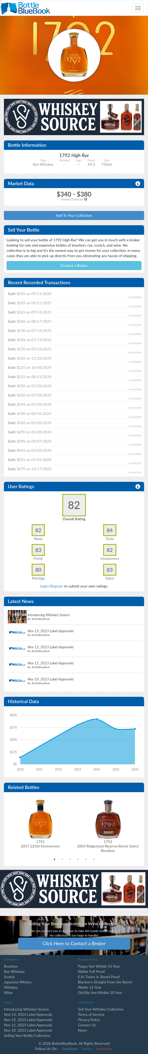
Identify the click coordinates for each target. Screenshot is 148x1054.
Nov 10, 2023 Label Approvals (28, 1030)
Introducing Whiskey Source (26, 1009)
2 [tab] (62, 859)
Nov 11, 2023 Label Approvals (28, 1025)
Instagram (104, 1048)
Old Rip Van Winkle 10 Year (100, 992)
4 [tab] (78, 859)
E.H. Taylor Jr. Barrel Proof (99, 976)
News (82, 1030)
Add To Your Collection (74, 215)
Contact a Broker (74, 265)
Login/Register (51, 586)
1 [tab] (54, 859)
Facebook (70, 1048)
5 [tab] (86, 859)
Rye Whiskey (14, 971)
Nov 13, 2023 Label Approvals (28, 1014)
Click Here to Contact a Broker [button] (74, 943)
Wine (8, 992)
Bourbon (11, 966)
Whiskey (11, 987)
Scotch (9, 976)
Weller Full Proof (91, 971)
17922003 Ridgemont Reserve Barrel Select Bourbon (108, 846)
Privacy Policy (89, 1019)
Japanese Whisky (17, 982)
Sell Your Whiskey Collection (101, 1009)
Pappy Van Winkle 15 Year (99, 966)
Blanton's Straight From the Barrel (105, 982)
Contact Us (87, 1025)
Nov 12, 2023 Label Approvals (28, 1019)
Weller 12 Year (89, 987)
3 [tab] (70, 859)
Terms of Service (91, 1014)
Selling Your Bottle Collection (27, 1035)
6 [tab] (93, 859)
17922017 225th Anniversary (40, 843)
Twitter (86, 1048)
